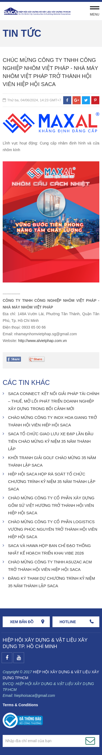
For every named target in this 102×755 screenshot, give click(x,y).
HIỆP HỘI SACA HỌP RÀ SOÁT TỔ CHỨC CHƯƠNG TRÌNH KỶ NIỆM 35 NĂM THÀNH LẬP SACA (51, 481)
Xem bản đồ (21, 622)
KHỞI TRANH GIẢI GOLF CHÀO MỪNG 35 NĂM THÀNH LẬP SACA (52, 461)
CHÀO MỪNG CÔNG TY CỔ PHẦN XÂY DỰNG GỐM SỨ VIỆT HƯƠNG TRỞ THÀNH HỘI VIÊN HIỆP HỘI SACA (51, 505)
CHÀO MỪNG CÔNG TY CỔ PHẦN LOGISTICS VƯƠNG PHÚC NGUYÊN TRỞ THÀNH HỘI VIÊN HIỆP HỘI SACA (52, 529)
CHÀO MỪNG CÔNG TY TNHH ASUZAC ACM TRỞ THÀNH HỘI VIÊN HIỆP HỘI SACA (50, 566)
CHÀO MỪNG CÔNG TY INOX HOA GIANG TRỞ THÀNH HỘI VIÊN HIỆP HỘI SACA (52, 421)
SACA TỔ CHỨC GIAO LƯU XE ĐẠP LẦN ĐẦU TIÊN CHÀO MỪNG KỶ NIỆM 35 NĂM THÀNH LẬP (50, 441)
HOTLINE (68, 622)
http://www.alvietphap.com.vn (42, 341)
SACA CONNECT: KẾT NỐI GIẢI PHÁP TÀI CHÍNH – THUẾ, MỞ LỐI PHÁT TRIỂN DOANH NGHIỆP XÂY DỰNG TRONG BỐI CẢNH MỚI (53, 401)
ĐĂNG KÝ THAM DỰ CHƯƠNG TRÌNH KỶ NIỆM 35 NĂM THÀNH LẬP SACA (51, 582)
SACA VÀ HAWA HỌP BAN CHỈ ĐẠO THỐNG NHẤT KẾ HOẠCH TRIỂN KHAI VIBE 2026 (49, 549)
